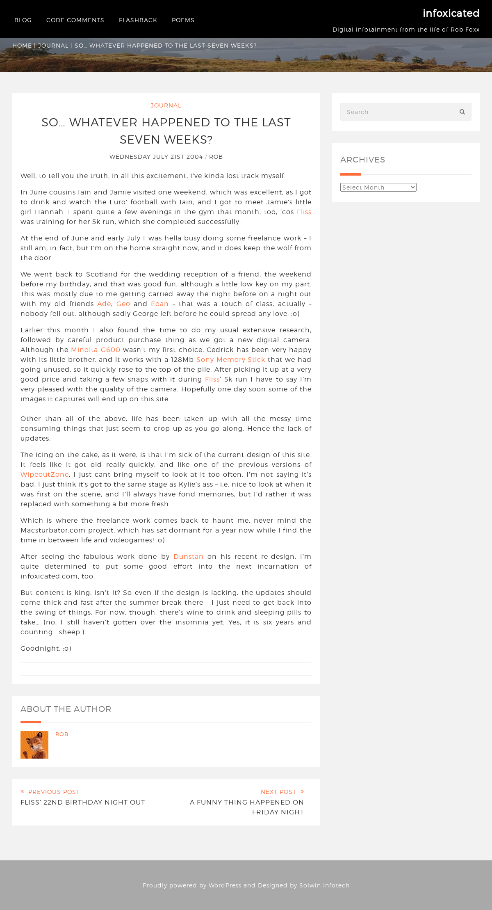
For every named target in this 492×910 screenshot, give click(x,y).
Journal (53, 45)
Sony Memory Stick (231, 360)
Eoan (160, 304)
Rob (216, 156)
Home (22, 45)
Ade (104, 304)
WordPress (225, 885)
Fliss (304, 212)
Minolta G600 (96, 350)
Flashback (138, 19)
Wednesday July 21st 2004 (157, 156)
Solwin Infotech (324, 885)
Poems (183, 19)
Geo (123, 304)
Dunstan (188, 556)
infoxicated (451, 13)
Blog (23, 19)
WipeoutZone (44, 474)
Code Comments (75, 19)
